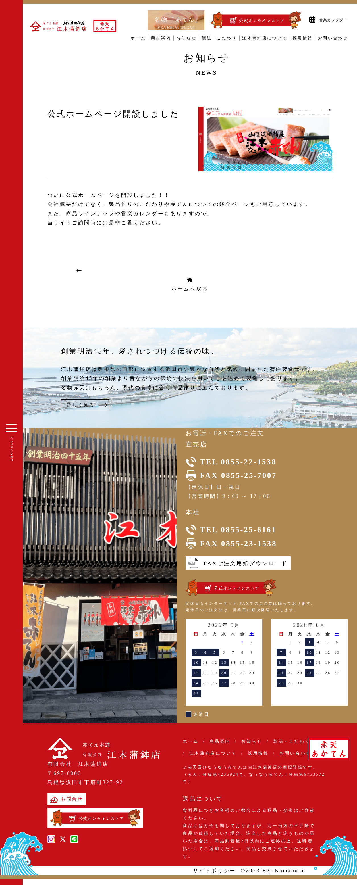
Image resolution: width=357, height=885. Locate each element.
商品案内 (161, 38)
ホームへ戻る (189, 284)
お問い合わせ (333, 38)
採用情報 (303, 38)
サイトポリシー (214, 870)
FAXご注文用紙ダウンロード (238, 563)
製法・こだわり (219, 38)
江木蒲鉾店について (264, 38)
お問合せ (66, 799)
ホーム (138, 38)
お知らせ (186, 38)
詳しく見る (81, 404)
